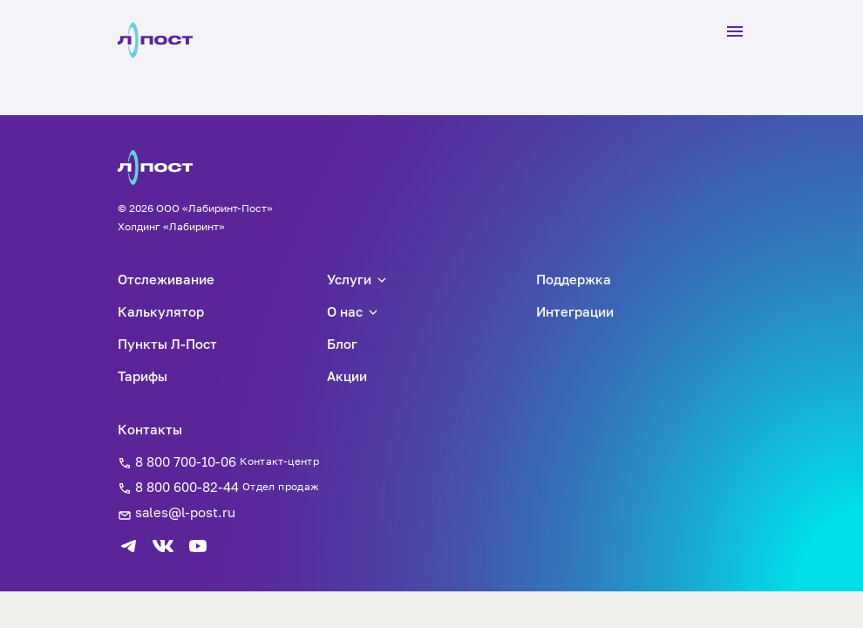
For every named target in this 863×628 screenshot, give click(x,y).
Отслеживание (166, 279)
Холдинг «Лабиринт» (171, 226)
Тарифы (142, 376)
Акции (347, 376)
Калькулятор (161, 311)
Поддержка (573, 279)
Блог (342, 344)
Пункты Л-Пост (167, 344)
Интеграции (575, 311)
